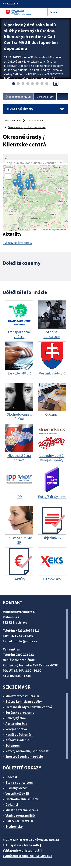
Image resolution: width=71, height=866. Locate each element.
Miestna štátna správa (21, 810)
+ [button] (8, 170)
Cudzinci (11, 804)
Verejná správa (16, 729)
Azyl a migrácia (16, 723)
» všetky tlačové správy (17, 243)
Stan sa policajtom (19, 782)
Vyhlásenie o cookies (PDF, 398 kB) (27, 856)
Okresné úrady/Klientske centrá (28, 707)
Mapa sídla (32, 845)
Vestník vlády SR (17, 793)
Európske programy (19, 712)
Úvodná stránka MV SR (18, 96)
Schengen (12, 745)
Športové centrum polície (24, 756)
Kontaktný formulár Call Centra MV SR (30, 665)
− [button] (8, 176)
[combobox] (34, 162)
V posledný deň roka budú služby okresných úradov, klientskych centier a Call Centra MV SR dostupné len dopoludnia (31, 36)
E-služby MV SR (16, 788)
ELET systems (13, 845)
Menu (56, 12)
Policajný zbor (15, 718)
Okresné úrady (45, 96)
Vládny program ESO (20, 815)
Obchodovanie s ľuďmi (21, 799)
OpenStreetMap (48, 229)
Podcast (11, 777)
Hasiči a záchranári (19, 734)
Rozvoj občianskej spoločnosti (27, 751)
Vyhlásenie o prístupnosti (21, 850)
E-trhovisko (14, 826)
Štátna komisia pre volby (23, 701)
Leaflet (34, 229)
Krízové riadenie (17, 740)
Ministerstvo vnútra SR (22, 696)
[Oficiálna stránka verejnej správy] (13, 3)
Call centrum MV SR (19, 821)
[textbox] (34, 162)
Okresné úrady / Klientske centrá (26, 127)
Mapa (35, 198)
